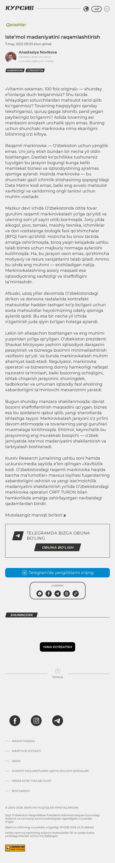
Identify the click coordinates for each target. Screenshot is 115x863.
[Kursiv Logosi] (19, 8)
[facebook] (14, 720)
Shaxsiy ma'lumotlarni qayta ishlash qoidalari (50, 771)
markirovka (15, 70)
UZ (96, 9)
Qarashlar (16, 24)
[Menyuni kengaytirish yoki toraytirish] (107, 9)
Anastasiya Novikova (38, 52)
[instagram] (36, 720)
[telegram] (57, 720)
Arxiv (16, 761)
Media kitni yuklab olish (31, 781)
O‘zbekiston (35, 70)
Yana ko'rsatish (57, 647)
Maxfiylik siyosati (26, 751)
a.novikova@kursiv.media (36, 61)
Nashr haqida (23, 741)
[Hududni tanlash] (86, 9)
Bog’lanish (21, 791)
